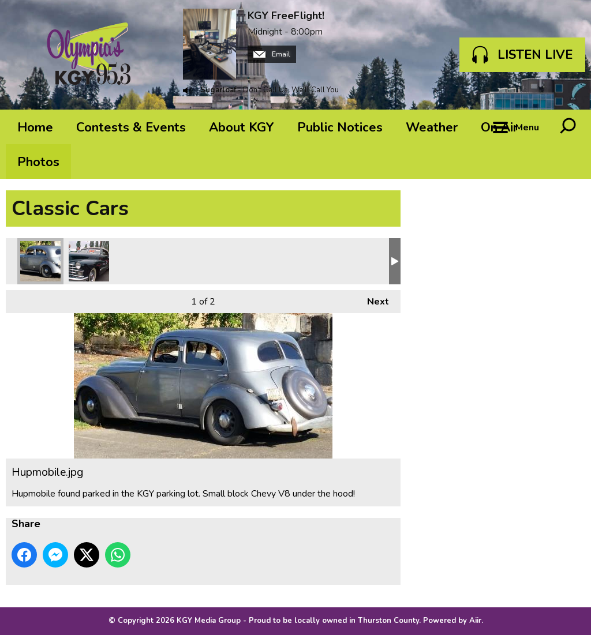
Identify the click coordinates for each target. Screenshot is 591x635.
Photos (38, 162)
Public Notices (340, 127)
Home (35, 127)
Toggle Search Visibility (568, 127)
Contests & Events (131, 127)
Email (271, 54)
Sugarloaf (218, 90)
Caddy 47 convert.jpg (89, 261)
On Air (499, 127)
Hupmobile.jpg (40, 261)
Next (372, 299)
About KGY (241, 127)
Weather (432, 127)
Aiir (475, 620)
